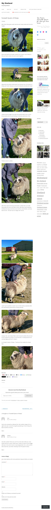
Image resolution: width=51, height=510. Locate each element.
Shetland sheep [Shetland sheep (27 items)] (42, 207)
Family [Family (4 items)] (45, 165)
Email (3, 481)
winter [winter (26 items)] (39, 216)
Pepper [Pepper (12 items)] (39, 185)
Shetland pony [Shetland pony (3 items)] (39, 205)
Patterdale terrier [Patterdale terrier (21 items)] (42, 183)
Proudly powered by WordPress (7, 507)
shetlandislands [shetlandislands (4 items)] (40, 200)
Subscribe (28, 395)
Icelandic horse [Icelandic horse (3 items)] (43, 169)
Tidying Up (5, 408)
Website (3, 487)
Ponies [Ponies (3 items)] (38, 187)
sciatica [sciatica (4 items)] (38, 189)
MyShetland (13, 400)
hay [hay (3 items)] (40, 167)
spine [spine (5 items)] (38, 211)
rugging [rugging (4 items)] (41, 187)
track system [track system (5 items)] (39, 213)
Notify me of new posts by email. (9, 497)
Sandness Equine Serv (43, 138)
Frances (25, 400)
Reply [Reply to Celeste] (3, 449)
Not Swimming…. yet (27, 408)
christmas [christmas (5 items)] (45, 164)
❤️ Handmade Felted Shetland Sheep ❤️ (21, 12)
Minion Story (23, 9)
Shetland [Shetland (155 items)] (41, 192)
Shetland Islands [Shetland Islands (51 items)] (40, 197)
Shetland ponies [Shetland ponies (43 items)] (42, 203)
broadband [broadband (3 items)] (39, 164)
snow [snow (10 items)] (45, 209)
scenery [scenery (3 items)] (47, 187)
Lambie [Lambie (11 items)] (39, 173)
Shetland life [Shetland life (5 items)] (45, 200)
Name (3, 476)
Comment (4, 462)
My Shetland (7, 3)
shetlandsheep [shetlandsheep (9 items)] (40, 209)
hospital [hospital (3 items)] (45, 167)
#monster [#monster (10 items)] (39, 162)
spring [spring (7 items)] (41, 211)
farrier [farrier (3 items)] (38, 167)
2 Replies (3, 21)
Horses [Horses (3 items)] (43, 167)
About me (9, 9)
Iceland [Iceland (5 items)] (38, 169)
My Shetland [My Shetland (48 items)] (41, 181)
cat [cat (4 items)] (42, 164)
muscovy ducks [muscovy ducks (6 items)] (40, 175)
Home (3, 9)
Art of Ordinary (42, 136)
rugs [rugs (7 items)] (44, 187)
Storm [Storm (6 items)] (44, 211)
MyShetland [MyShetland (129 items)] (42, 177)
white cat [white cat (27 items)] (45, 213)
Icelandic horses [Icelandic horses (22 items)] (42, 171)
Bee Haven (41, 130)
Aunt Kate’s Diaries (6, 12)
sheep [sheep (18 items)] (42, 189)
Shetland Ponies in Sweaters (35, 9)
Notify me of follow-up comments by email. (11, 493)
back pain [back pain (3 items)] (44, 162)
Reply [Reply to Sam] (3, 430)
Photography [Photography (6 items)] (44, 185)
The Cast (16, 9)
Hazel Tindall (41, 132)
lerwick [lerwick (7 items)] (42, 173)
